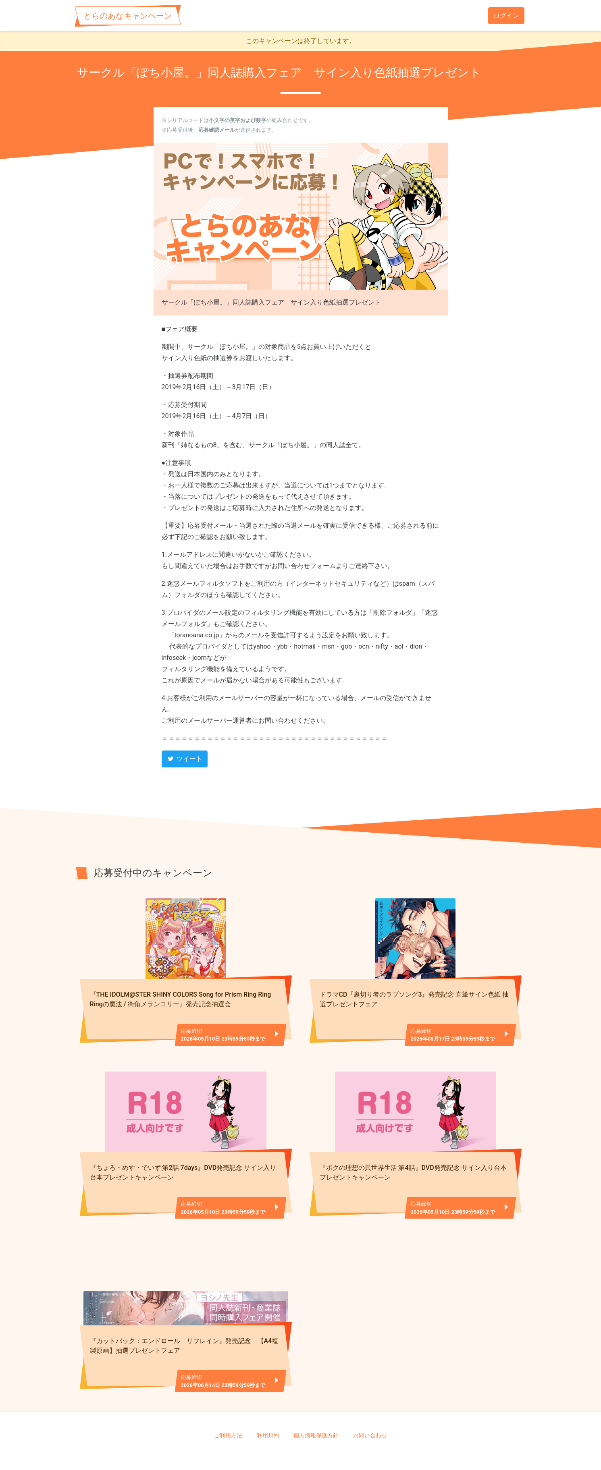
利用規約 (268, 1409)
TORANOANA (303, 1450)
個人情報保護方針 (316, 1409)
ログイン (506, 15)
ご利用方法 (228, 1409)
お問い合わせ (370, 1409)
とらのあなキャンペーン (127, 16)
